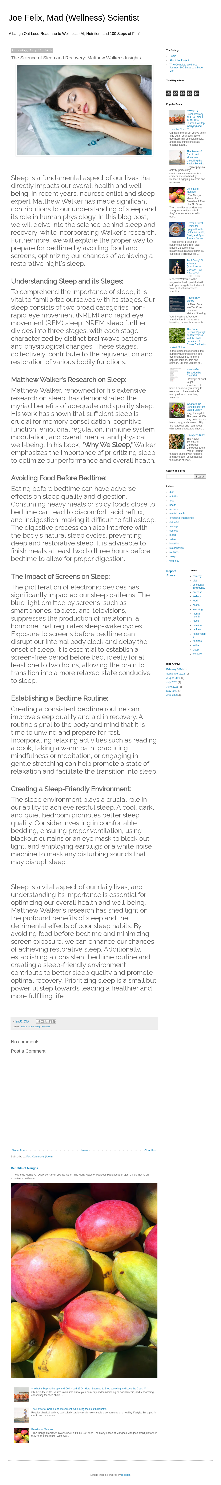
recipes (173, 509)
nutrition (173, 496)
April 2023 (172, 695)
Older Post (150, 1150)
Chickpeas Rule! (196, 435)
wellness (46, 1026)
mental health (177, 513)
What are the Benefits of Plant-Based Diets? (196, 407)
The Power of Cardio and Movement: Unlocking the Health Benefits (69, 1409)
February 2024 (174, 669)
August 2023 (173, 678)
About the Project (179, 60)
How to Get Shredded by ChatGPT (194, 372)
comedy (173, 530)
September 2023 (175, 673)
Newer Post (18, 1150)
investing (174, 543)
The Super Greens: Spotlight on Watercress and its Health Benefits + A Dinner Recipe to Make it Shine (187, 338)
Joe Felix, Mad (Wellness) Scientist (73, 17)
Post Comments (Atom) (39, 1156)
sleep (37, 1026)
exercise (174, 522)
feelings (173, 526)
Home (84, 1150)
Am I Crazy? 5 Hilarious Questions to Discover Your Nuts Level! (195, 266)
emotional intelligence (181, 517)
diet (171, 492)
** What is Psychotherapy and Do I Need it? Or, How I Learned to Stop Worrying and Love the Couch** (88, 1388)
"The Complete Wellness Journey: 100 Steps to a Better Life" (186, 67)
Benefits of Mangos (24, 1168)
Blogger (125, 1474)
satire (172, 539)
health (24, 1026)
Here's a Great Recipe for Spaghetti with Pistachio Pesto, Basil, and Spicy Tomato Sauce (196, 231)
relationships (176, 548)
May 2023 (171, 690)
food (171, 500)
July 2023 (171, 682)
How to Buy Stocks (193, 299)
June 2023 (172, 686)
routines (173, 552)
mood (31, 1026)
